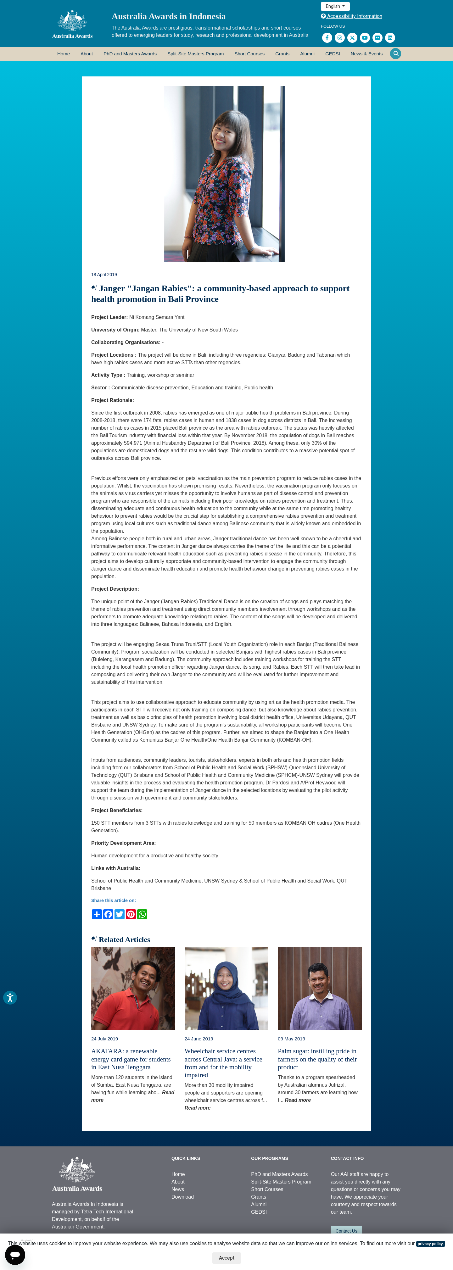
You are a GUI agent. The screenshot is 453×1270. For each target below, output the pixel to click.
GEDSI (332, 53)
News (177, 1189)
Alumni (307, 53)
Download (182, 1197)
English (333, 6)
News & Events (367, 53)
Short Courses (249, 53)
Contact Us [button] (346, 1231)
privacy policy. (431, 1244)
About (87, 53)
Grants (282, 53)
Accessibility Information (351, 16)
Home (63, 53)
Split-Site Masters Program (195, 53)
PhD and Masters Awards (130, 53)
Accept (226, 1258)
